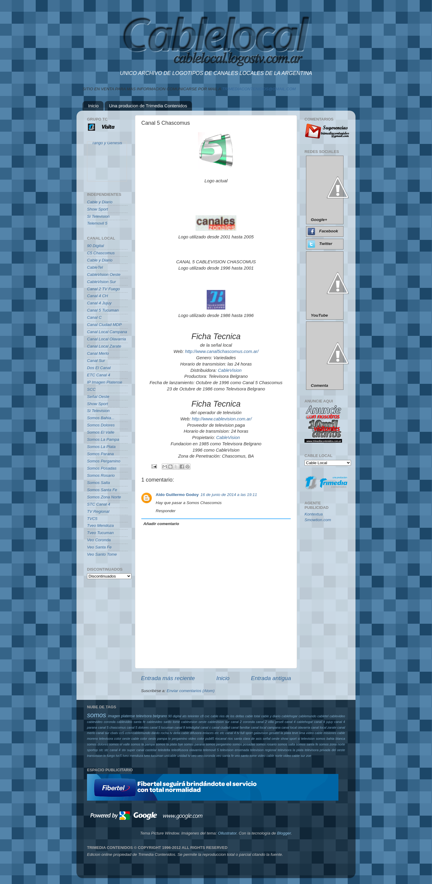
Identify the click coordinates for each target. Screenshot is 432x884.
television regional (263, 750)
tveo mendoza (133, 755)
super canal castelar (142, 750)
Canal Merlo (98, 353)
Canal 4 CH (97, 296)
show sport (289, 738)
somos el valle (119, 744)
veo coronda (206, 755)
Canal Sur (96, 360)
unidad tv (183, 755)
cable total (252, 716)
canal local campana (265, 727)
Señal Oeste (98, 396)
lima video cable (310, 733)
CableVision (230, 370)
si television (306, 738)
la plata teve (289, 733)
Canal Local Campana (107, 332)
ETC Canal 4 (98, 375)
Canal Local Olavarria (106, 339)
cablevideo (337, 716)
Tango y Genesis (107, 145)
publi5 (209, 738)
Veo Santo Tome (102, 554)
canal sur (102, 733)
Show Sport (97, 209)
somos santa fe (307, 744)
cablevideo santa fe (131, 722)
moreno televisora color (104, 738)
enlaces (208, 733)
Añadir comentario (161, 523)
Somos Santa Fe (102, 490)
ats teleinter (190, 716)
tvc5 (119, 755)
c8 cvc (204, 716)
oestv (152, 738)
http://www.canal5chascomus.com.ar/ (222, 351)
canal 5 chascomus (112, 727)
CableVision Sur (101, 281)
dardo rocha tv (162, 733)
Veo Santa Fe (99, 547)
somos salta (286, 744)
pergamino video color (188, 738)
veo (193, 755)
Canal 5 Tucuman (103, 310)
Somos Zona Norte (104, 497)
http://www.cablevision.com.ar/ (222, 419)
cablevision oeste (193, 722)
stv (124, 750)
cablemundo (307, 716)
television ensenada (234, 750)
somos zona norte (332, 744)
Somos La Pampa (103, 439)
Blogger (284, 833)
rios (230, 738)
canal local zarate (323, 727)
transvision (95, 755)
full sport (246, 733)
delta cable (181, 733)
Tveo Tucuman (100, 532)
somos (96, 715)
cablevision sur (219, 722)
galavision (261, 733)
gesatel (274, 733)
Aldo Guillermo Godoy (177, 494)
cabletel (322, 716)
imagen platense (121, 716)
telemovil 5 (211, 750)
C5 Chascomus (101, 253)
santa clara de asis (248, 738)
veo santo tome (246, 755)
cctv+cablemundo (137, 733)
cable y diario (270, 716)
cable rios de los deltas (227, 716)
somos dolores (97, 744)
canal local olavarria (295, 727)
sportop (92, 750)
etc (217, 733)
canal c (205, 727)
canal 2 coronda (243, 722)
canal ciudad (221, 727)
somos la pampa (143, 744)
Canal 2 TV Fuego (103, 289)
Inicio (93, 105)
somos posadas (243, 744)
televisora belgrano (151, 716)
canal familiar (240, 727)
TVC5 (92, 518)
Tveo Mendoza (100, 525)
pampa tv (164, 738)
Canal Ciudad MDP (104, 324)
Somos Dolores (101, 425)
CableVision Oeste (104, 274)
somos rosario (266, 744)
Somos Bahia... (101, 418)
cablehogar (289, 716)
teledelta (164, 750)
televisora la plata (290, 750)
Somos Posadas (101, 468)
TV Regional (98, 511)
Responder (166, 511)
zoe (308, 755)
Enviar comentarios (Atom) (191, 690)
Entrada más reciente (168, 678)
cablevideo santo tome (163, 722)
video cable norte (270, 755)
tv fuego (109, 755)
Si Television (98, 216)
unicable (170, 755)
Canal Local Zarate (104, 346)
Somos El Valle (100, 432)
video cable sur (294, 755)
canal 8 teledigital (187, 727)
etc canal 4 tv (229, 733)
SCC (91, 389)
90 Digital (95, 245)
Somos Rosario (101, 475)
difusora (195, 733)
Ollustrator (227, 833)
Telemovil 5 (97, 223)
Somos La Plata (101, 446)
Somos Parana (100, 454)
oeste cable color (134, 738)
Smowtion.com (317, 520)
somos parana (194, 744)
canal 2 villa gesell (269, 722)
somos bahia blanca (330, 738)
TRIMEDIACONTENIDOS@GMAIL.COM (259, 89)
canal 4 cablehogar (299, 722)
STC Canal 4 (98, 504)
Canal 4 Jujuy (99, 303)
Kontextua (313, 514)
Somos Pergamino (103, 461)
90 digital (174, 716)
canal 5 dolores (137, 727)
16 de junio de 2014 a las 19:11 (228, 494)
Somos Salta (98, 482)
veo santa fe (225, 755)
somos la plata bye (169, 744)
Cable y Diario (99, 202)
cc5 (121, 733)
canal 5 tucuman (161, 727)
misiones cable (334, 733)
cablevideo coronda (101, 722)
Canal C (94, 317)
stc (101, 750)
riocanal (220, 738)
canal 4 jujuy (323, 722)
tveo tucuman (154, 755)
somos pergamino (218, 744)
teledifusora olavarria (186, 750)
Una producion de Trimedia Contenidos (148, 105)
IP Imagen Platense (104, 382)
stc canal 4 (112, 750)
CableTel (95, 267)
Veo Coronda (99, 540)
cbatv (114, 733)
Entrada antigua (271, 678)
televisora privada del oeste (324, 750)
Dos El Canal (99, 368)
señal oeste (271, 738)
